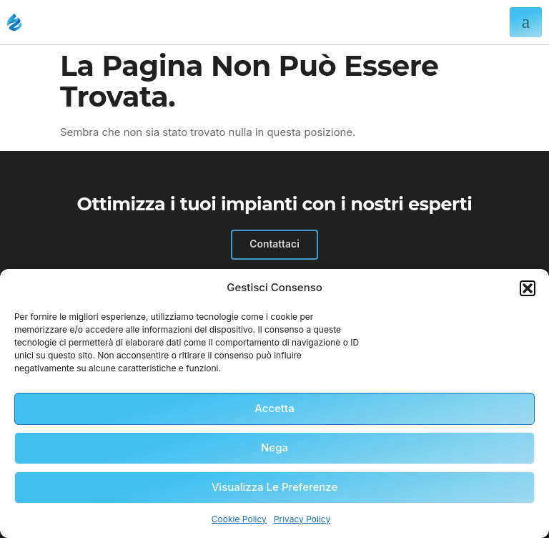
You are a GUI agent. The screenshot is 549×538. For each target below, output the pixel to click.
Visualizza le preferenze (275, 487)
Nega (274, 447)
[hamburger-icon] (526, 22)
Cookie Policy (239, 519)
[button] (527, 288)
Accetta (274, 408)
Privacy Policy (302, 519)
